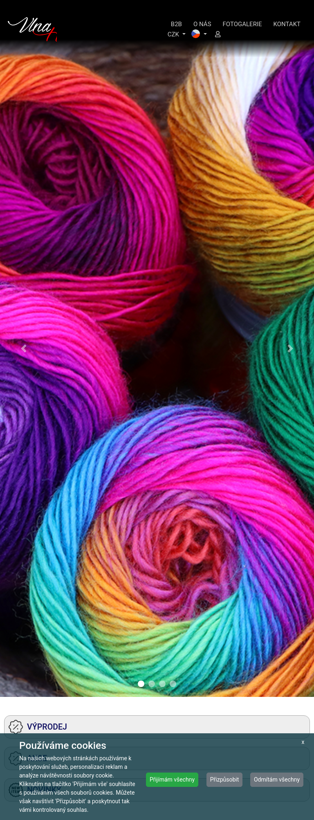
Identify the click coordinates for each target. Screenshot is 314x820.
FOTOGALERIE (242, 24)
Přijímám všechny (172, 779)
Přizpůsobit (224, 779)
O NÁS (202, 24)
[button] (23, 348)
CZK (174, 34)
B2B (176, 24)
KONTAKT (287, 24)
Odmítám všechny (277, 779)
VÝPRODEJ (38, 727)
